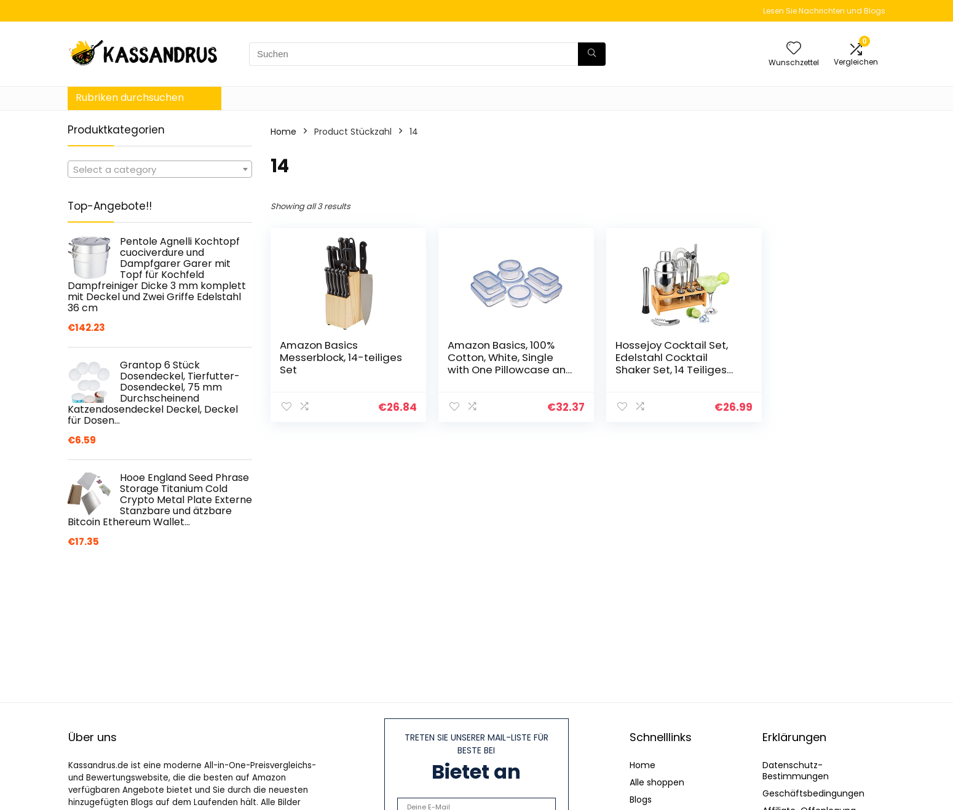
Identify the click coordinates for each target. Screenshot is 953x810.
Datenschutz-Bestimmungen (795, 770)
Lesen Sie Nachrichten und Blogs (824, 11)
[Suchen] (592, 54)
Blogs (641, 799)
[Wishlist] (793, 49)
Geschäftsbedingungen (813, 793)
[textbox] (159, 169)
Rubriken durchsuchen (130, 97)
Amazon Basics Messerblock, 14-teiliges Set (322, 357)
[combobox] (160, 169)
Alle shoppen (657, 782)
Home (283, 131)
